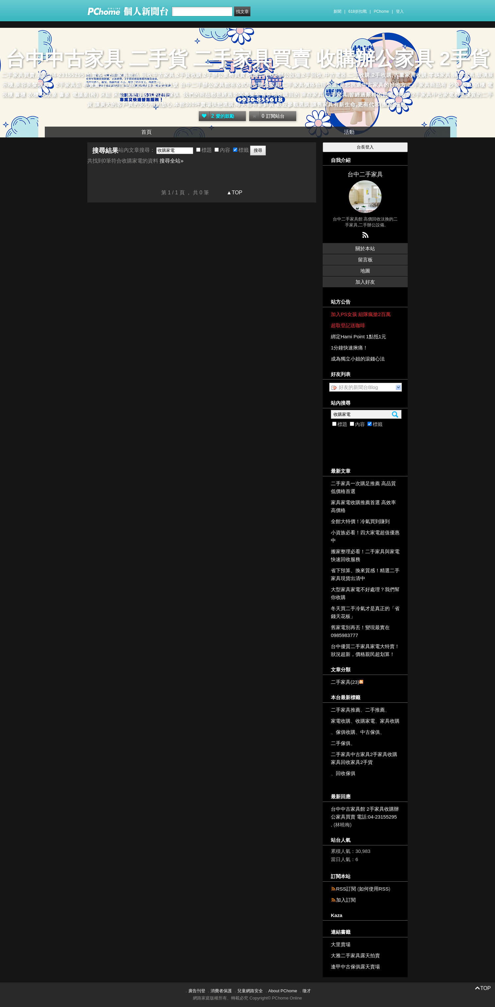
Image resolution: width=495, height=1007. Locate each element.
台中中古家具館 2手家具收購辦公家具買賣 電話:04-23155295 (365, 813)
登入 (400, 11)
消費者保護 (221, 990)
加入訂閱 (346, 900)
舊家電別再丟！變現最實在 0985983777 (360, 631)
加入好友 (365, 282)
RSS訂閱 (346, 889)
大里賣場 (340, 944)
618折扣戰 (358, 11)
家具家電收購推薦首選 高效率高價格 (363, 506)
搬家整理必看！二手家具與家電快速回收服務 (365, 555)
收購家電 (365, 721)
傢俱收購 (345, 732)
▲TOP (233, 192)
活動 (349, 132)
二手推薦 (375, 710)
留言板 (365, 259)
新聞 (337, 11)
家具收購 (390, 721)
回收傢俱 (345, 773)
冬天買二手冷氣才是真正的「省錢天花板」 (365, 612)
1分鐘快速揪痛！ (349, 347)
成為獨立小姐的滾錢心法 (358, 359)
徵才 (306, 990)
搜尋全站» (171, 161)
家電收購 (340, 721)
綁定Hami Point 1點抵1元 (358, 336)
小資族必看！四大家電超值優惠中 (365, 536)
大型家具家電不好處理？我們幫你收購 (365, 593)
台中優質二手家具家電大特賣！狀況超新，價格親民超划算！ (365, 650)
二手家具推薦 (345, 710)
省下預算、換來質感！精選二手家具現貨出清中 (365, 574)
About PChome (282, 990)
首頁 (146, 132)
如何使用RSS (374, 889)
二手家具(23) (345, 682)
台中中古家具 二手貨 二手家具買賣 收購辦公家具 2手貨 (247, 59)
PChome (381, 11)
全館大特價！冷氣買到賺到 (360, 521)
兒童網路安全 (250, 990)
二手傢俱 (340, 743)
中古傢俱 (370, 732)
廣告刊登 (196, 990)
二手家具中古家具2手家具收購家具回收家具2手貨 (364, 758)
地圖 (365, 271)
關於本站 (365, 248)
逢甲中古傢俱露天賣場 (355, 966)
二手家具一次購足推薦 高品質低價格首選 (363, 487)
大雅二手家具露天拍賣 (355, 955)
